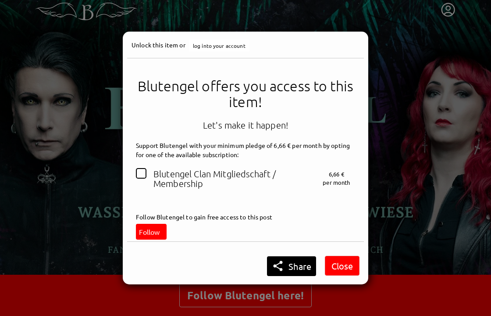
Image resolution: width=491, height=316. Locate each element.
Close (342, 265)
